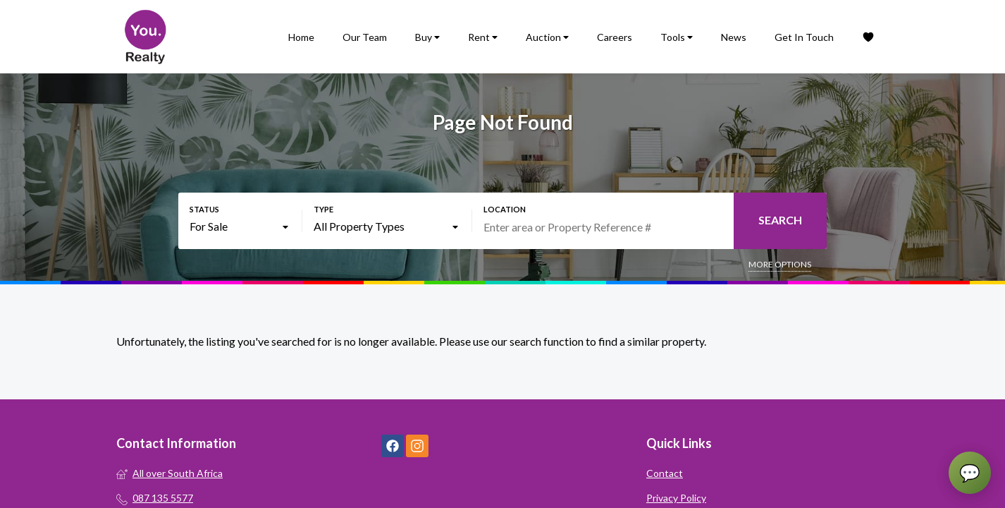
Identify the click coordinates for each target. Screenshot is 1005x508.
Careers (614, 37)
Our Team (365, 37)
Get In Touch (804, 37)
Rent (483, 37)
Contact (664, 473)
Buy (427, 37)
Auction (547, 37)
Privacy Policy (676, 498)
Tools (676, 37)
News (733, 37)
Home (301, 37)
